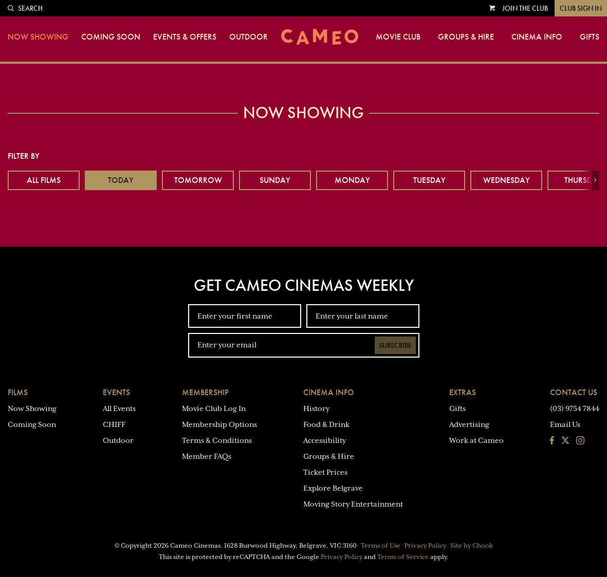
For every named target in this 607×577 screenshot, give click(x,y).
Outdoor (248, 37)
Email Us (565, 424)
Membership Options (219, 424)
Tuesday (429, 180)
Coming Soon (110, 37)
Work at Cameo (476, 440)
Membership (205, 392)
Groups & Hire (466, 37)
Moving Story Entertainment (353, 504)
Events (116, 392)
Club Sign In (581, 8)
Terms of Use (380, 545)
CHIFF (114, 424)
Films (18, 392)
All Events (119, 408)
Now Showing (38, 37)
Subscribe (395, 345)
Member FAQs (206, 456)
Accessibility (324, 440)
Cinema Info (536, 37)
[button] (595, 180)
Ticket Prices (325, 472)
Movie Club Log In (214, 408)
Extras (462, 392)
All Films (44, 180)
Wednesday (506, 180)
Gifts (589, 37)
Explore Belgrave (333, 488)
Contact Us (573, 392)
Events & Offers (184, 37)
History (316, 408)
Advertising (469, 424)
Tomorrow (198, 180)
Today (121, 180)
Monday (352, 180)
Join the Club (525, 8)
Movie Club (398, 37)
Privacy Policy (425, 545)
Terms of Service (403, 557)
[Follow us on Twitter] (565, 441)
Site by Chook (471, 545)
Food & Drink (326, 424)
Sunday (275, 180)
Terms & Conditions (217, 440)
